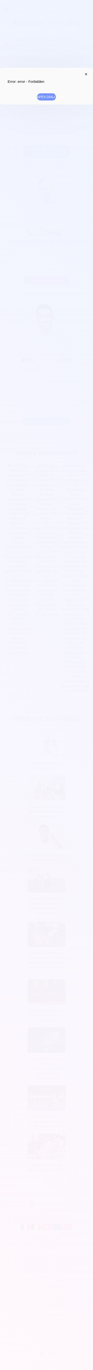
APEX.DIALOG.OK (46, 97)
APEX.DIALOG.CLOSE (85, 74)
